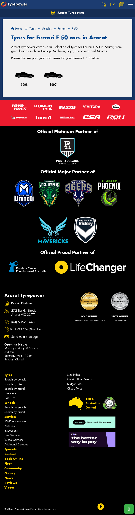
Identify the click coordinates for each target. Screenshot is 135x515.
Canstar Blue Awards (79, 379)
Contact (10, 454)
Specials (10, 449)
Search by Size (13, 384)
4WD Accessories (15, 421)
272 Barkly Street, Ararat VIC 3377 (23, 313)
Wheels (9, 403)
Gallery (9, 473)
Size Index (73, 375)
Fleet (8, 463)
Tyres (8, 375)
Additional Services (16, 444)
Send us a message (24, 337)
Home (16, 29)
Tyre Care (10, 393)
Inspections (11, 430)
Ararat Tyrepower (67, 13)
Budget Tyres (74, 384)
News (8, 478)
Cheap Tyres (74, 388)
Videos (9, 487)
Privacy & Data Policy (25, 509)
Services (10, 417)
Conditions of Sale (47, 509)
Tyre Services (12, 435)
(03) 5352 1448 (23, 322)
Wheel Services (13, 440)
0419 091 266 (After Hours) (26, 329)
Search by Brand (14, 389)
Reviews (10, 483)
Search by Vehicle (15, 379)
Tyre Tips (9, 398)
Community (13, 468)
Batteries (9, 426)
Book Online (13, 459)
